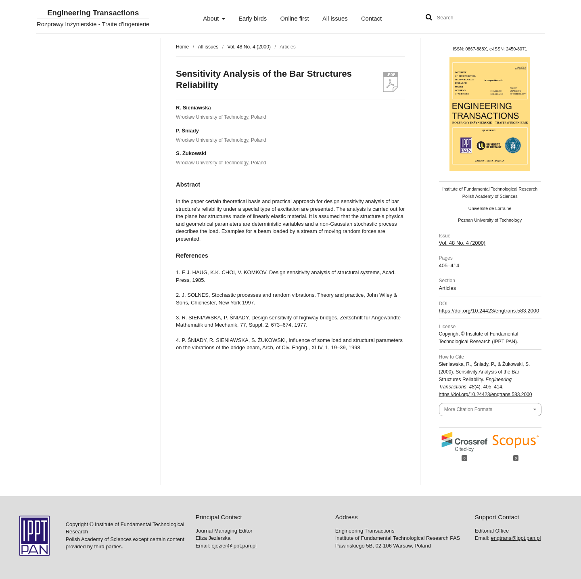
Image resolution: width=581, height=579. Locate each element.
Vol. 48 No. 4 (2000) (249, 47)
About (211, 18)
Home (182, 47)
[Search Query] (461, 18)
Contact (371, 18)
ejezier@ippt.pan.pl (233, 546)
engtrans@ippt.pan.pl (516, 538)
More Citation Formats (468, 409)
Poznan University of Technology (490, 220)
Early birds (252, 18)
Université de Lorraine (490, 208)
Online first (294, 18)
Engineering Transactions (93, 13)
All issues (335, 18)
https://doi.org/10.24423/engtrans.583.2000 (489, 311)
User (531, 18)
